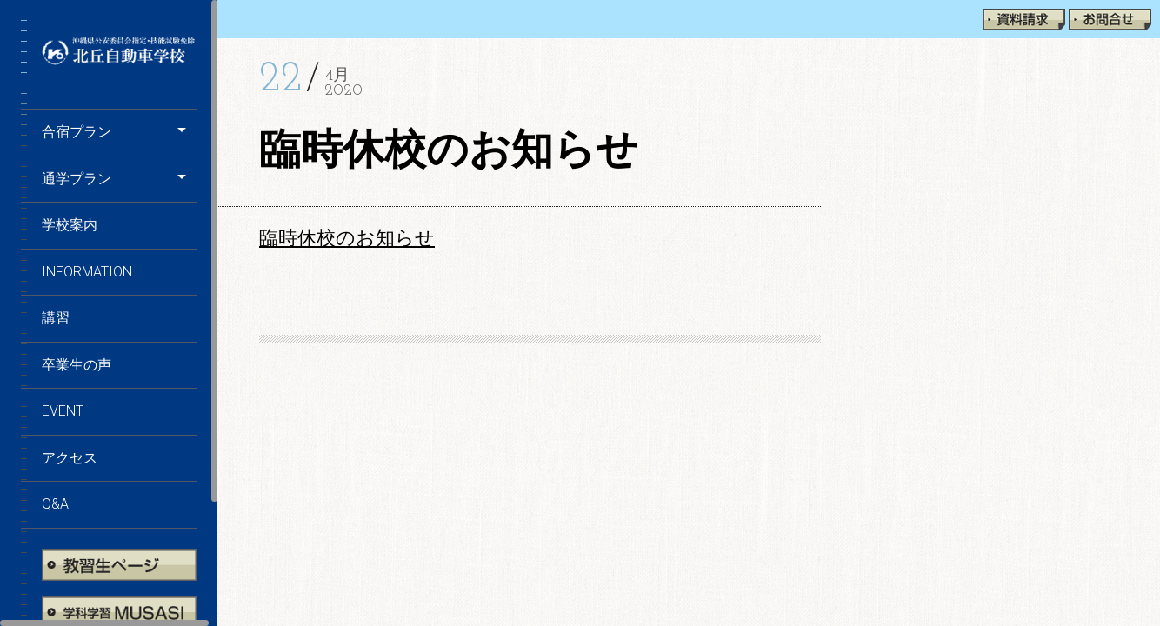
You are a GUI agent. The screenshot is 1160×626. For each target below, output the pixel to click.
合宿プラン (76, 131)
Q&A (55, 504)
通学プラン (76, 178)
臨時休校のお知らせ (347, 238)
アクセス (69, 458)
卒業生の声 (76, 364)
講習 (56, 318)
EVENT (62, 411)
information (87, 271)
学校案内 (69, 224)
